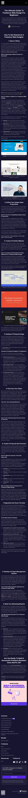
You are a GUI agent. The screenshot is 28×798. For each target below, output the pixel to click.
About (2, 746)
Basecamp (3, 596)
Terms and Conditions (5, 748)
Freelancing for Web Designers (7, 731)
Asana (2, 594)
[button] (26, 2)
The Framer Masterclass (6, 720)
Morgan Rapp (6, 176)
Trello (16, 593)
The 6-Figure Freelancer (16, 665)
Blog (2, 761)
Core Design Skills (5, 729)
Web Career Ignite (5, 740)
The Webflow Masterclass (6, 718)
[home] (2, 3)
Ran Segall (14, 197)
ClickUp (9, 596)
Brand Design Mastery (5, 727)
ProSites (4, 156)
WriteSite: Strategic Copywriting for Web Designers (9, 734)
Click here (3, 676)
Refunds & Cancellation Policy (7, 755)
